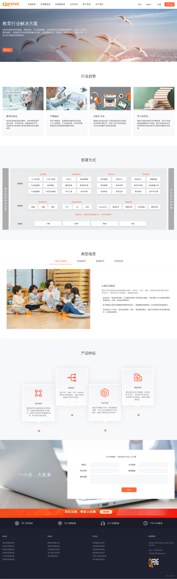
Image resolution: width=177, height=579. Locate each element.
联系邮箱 (131, 471)
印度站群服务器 (8, 559)
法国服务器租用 (99, 549)
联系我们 (7, 50)
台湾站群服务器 (8, 556)
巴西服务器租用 (54, 549)
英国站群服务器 (54, 546)
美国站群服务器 (8, 549)
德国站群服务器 (54, 543)
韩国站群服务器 (8, 553)
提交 (129, 490)
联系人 (84, 465)
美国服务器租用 (99, 546)
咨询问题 (83, 477)
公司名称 (131, 465)
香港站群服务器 (8, 543)
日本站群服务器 (8, 546)
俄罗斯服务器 (53, 556)
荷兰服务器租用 (54, 553)
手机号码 (83, 471)
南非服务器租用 (99, 559)
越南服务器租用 (99, 553)
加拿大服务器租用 (99, 556)
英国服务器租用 (99, 543)
